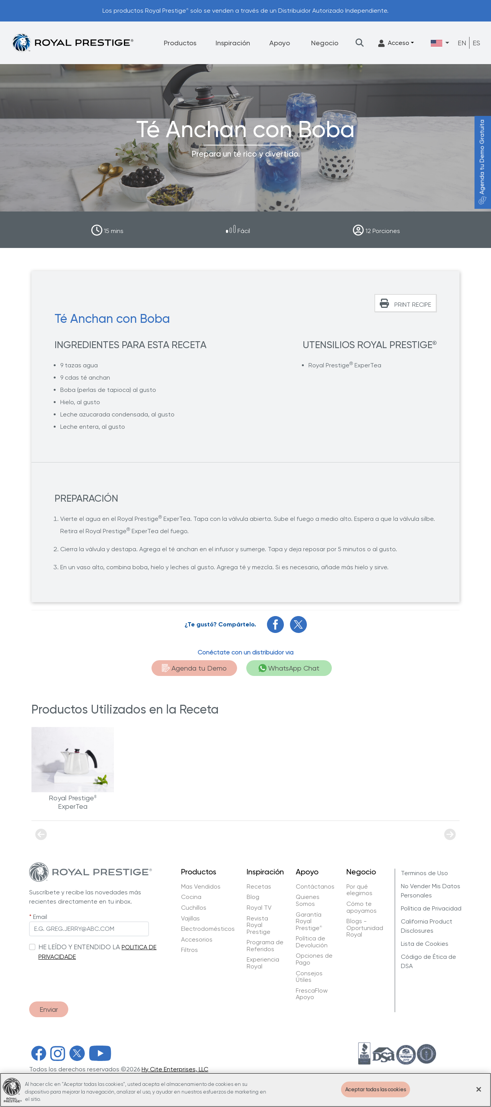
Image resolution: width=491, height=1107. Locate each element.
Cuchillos (193, 907)
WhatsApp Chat (289, 668)
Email (40, 916)
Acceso (393, 43)
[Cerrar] (478, 1094)
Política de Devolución (312, 941)
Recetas (259, 886)
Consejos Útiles (309, 976)
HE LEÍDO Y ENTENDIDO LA (79, 947)
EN (462, 43)
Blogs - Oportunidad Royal (364, 928)
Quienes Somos (308, 900)
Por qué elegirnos (359, 890)
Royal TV (259, 907)
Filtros (189, 950)
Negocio (324, 43)
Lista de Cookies (424, 943)
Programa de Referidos (265, 945)
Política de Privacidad (431, 908)
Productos (180, 43)
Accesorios (197, 939)
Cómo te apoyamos (361, 907)
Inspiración (233, 43)
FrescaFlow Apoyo (312, 994)
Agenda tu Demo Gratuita (482, 162)
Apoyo (279, 43)
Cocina (191, 897)
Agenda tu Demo (194, 668)
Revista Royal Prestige (258, 925)
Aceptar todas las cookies (375, 1095)
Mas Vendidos (201, 886)
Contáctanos (315, 886)
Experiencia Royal (263, 963)
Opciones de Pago (314, 959)
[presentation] (87, 977)
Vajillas (190, 918)
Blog (253, 897)
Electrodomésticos (208, 928)
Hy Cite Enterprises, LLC (175, 1069)
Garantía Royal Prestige (309, 921)
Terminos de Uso (424, 873)
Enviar (49, 1009)
